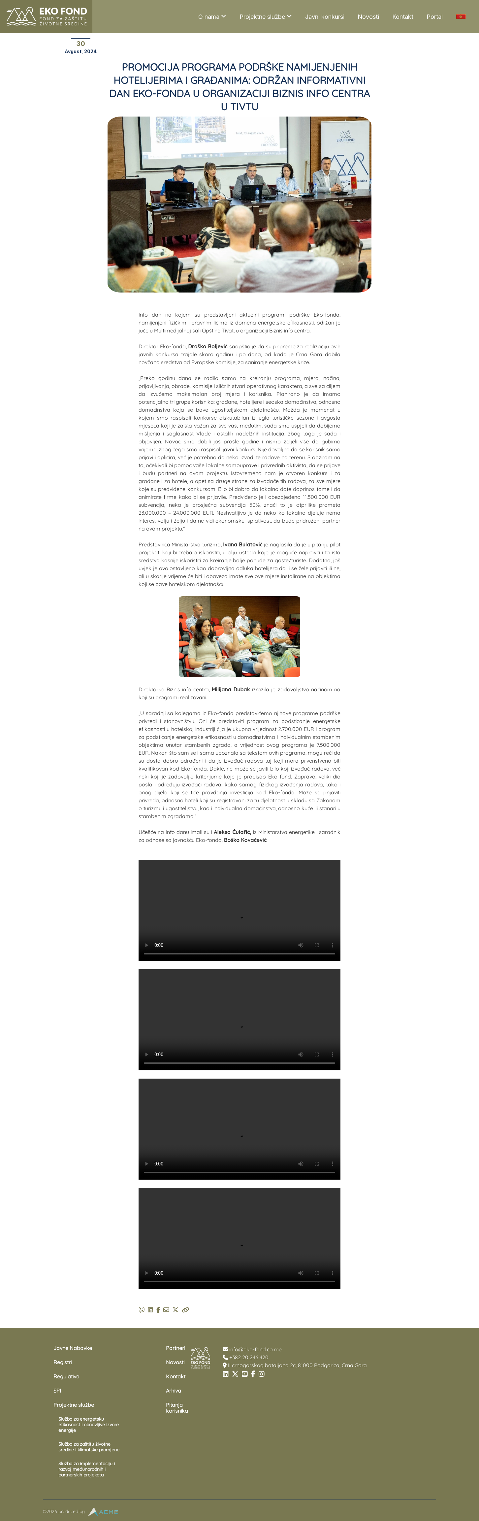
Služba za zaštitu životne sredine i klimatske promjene (88, 1447)
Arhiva (173, 1390)
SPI (57, 1390)
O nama (212, 16)
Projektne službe (265, 16)
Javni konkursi (324, 16)
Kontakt (402, 16)
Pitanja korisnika (177, 1407)
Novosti (368, 16)
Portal (435, 16)
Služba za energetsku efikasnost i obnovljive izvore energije (88, 1424)
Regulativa (66, 1376)
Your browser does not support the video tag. (239, 910)
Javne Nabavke (72, 1348)
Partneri (175, 1348)
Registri (62, 1362)
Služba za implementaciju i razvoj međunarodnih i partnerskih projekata (86, 1469)
